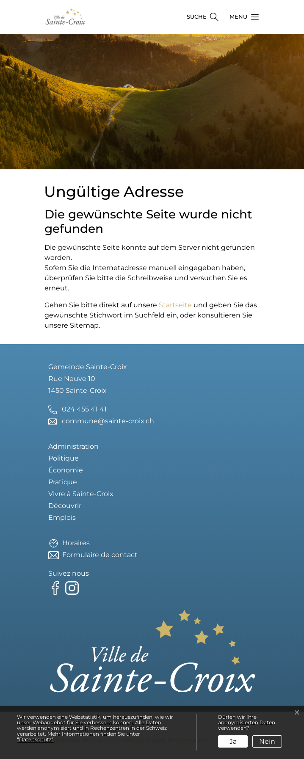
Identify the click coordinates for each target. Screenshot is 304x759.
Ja (233, 741)
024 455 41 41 (84, 409)
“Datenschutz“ (35, 739)
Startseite (175, 305)
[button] (242, 17)
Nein (267, 741)
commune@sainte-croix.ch (108, 421)
